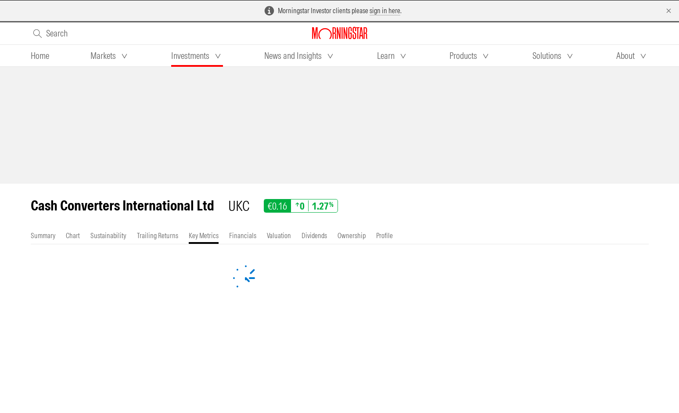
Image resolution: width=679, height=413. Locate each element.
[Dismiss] (668, 10)
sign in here (385, 10)
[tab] (40, 56)
